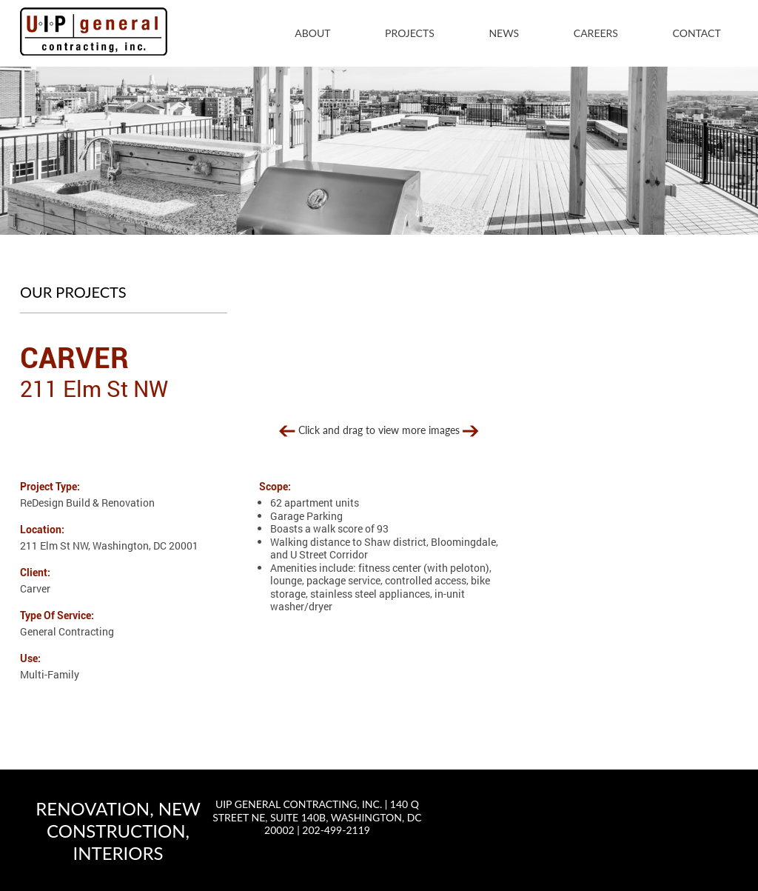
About (312, 33)
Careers (596, 33)
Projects (410, 33)
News (504, 33)
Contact (697, 33)
